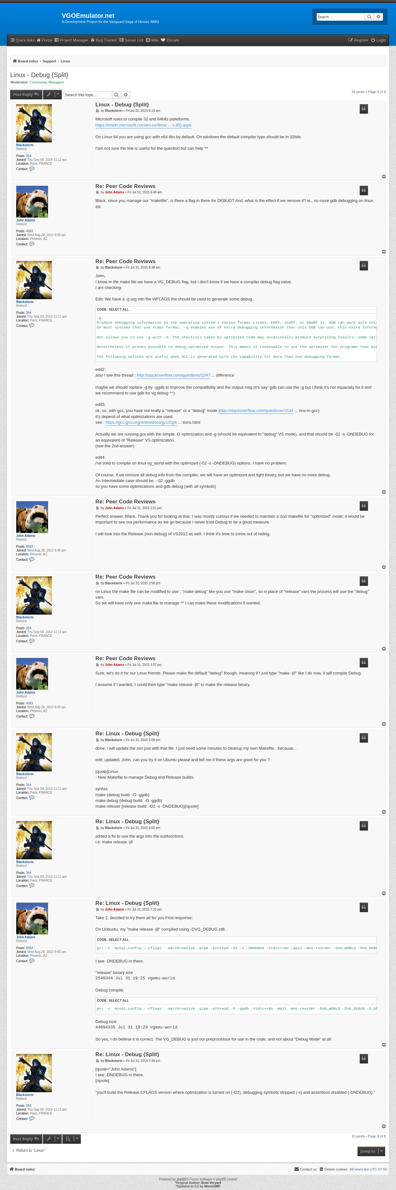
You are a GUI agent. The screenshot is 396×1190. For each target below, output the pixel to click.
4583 (29, 231)
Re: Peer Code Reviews (125, 186)
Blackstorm (24, 145)
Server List (131, 40)
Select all (119, 309)
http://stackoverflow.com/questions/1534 (256, 410)
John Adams (25, 220)
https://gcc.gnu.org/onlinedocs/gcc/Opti (141, 422)
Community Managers (47, 82)
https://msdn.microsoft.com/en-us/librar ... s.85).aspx (143, 125)
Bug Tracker (103, 40)
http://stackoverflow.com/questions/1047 (173, 375)
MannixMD (212, 1186)
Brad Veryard (211, 1183)
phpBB (181, 1179)
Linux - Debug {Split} (39, 75)
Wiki (152, 40)
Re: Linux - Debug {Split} (127, 734)
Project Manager (71, 40)
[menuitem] (378, 40)
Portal (44, 40)
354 (29, 156)
